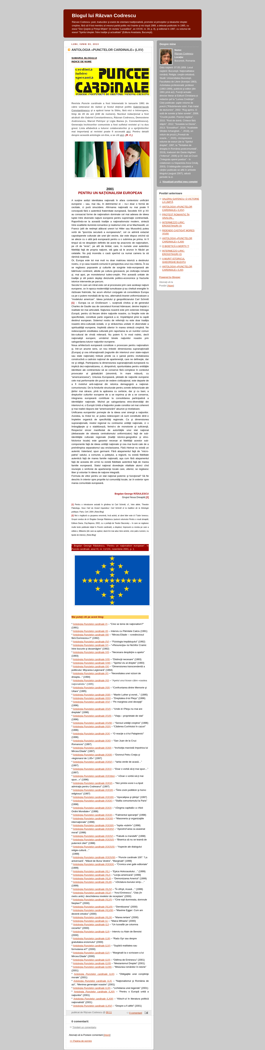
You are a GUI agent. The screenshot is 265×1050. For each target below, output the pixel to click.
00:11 (109, 1012)
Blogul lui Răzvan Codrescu (104, 15)
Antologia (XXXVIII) (94, 857)
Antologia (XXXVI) (93, 839)
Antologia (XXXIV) (93, 829)
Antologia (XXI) (92, 740)
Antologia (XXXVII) (94, 846)
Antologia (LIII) (91, 938)
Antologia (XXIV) (92, 761)
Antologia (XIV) (92, 698)
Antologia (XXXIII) (93, 825)
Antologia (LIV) (91, 945)
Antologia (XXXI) (92, 814)
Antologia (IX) (91, 666)
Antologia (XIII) (91, 694)
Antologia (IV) (91, 641)
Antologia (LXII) (94, 991)
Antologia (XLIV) (92, 889)
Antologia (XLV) (92, 892)
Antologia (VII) (91, 659)
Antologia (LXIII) (93, 998)
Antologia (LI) (91, 924)
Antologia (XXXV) (93, 836)
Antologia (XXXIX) (93, 864)
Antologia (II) (90, 631)
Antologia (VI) (91, 652)
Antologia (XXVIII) (93, 797)
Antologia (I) (90, 624)
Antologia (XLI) (91, 875)
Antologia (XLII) (92, 878)
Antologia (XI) (91, 680)
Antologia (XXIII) (92, 754)
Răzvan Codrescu (183, 53)
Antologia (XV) (91, 701)
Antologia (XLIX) (92, 917)
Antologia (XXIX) (92, 800)
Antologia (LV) (91, 952)
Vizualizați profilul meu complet (179, 181)
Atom (107, 1035)
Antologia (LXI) (91, 988)
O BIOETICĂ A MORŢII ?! (175, 246)
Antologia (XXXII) (93, 818)
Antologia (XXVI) (92, 783)
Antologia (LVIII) (92, 966)
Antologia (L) (90, 920)
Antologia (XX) (91, 733)
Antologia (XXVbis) (94, 776)
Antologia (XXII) (92, 747)
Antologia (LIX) (94, 974)
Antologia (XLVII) (93, 906)
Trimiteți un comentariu (84, 1027)
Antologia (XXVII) (93, 790)
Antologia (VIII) (91, 662)
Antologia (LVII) (92, 963)
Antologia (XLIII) (92, 882)
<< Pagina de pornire (81, 1041)
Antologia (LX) (93, 981)
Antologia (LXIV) (92, 1005)
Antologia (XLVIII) (93, 910)
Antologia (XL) (91, 871)
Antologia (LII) (91, 931)
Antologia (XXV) (92, 768)
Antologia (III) (91, 634)
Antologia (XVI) (92, 708)
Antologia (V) (90, 645)
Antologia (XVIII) (92, 723)
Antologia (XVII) (92, 715)
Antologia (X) (90, 673)
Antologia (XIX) (92, 726)
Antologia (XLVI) (92, 899)
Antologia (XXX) (92, 807)
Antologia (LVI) (91, 959)
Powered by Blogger (169, 277)
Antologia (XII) (91, 687)
